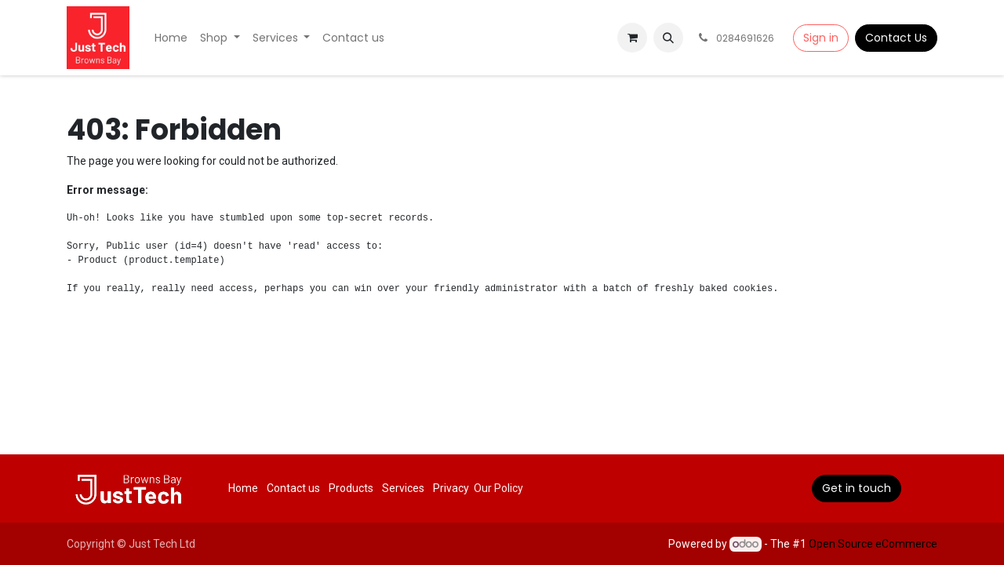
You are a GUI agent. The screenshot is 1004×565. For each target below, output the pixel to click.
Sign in (820, 38)
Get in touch (856, 488)
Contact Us (896, 38)
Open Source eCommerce (873, 544)
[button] (668, 38)
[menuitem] (171, 38)
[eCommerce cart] (632, 38)
